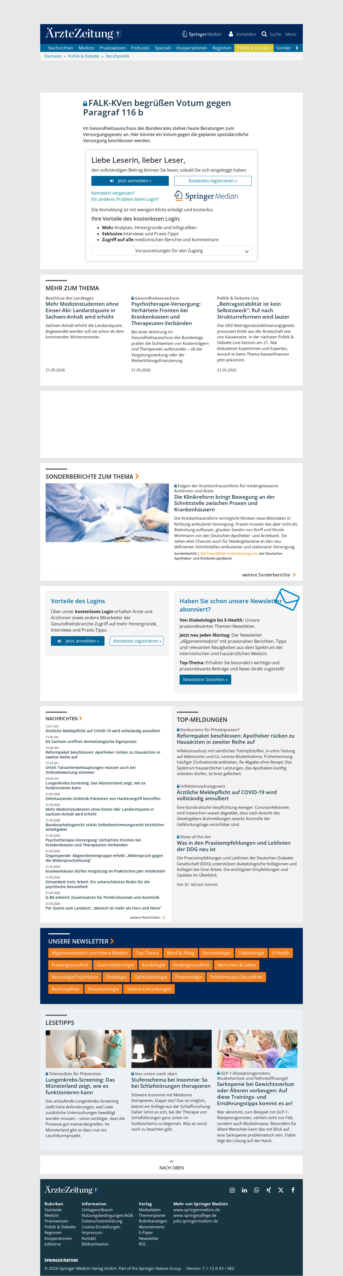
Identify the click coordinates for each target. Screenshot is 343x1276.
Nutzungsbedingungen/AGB (107, 1215)
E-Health (280, 953)
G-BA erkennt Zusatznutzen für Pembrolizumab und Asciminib (102, 897)
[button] (290, 34)
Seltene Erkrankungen (149, 989)
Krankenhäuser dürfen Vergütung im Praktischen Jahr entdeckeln (105, 871)
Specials (163, 48)
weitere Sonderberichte (269, 575)
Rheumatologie (103, 989)
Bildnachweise (95, 1244)
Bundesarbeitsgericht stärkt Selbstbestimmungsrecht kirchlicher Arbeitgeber (105, 827)
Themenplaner (152, 1215)
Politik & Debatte (254, 48)
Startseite (53, 1210)
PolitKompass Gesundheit (236, 977)
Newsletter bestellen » (205, 680)
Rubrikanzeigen (153, 1221)
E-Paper (146, 1233)
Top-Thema (147, 953)
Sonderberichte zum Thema (89, 477)
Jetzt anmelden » (130, 181)
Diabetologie (251, 953)
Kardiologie (153, 965)
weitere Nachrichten (148, 918)
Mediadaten (150, 1210)
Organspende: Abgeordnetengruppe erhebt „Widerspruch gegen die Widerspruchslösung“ (104, 858)
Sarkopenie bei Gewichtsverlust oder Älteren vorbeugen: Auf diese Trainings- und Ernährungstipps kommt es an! (255, 1094)
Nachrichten (60, 48)
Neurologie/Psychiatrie (75, 977)
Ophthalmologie (151, 977)
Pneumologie (188, 977)
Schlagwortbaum (97, 1210)
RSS (142, 1244)
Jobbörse (52, 1244)
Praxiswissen (113, 48)
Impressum (92, 1233)
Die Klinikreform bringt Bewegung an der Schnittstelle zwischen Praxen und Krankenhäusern (224, 504)
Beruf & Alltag (181, 953)
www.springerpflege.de (194, 1215)
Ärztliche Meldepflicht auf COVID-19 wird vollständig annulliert (103, 731)
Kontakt (89, 1238)
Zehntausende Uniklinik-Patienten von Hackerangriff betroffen (103, 798)
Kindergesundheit (191, 965)
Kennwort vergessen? (113, 194)
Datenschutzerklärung (102, 1221)
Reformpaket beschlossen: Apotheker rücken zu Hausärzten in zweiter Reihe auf (103, 755)
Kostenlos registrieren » (213, 181)
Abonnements (152, 1227)
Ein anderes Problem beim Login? (125, 200)
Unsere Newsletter (78, 941)
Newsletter (149, 1238)
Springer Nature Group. (160, 1268)
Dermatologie (216, 953)
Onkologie (116, 977)
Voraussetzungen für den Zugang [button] (191, 251)
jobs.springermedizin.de (195, 1221)
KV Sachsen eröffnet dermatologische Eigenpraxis (91, 741)
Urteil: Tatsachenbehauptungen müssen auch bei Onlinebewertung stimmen (91, 770)
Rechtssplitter (66, 989)
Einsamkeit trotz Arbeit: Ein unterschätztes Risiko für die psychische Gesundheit (98, 884)
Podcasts (140, 48)
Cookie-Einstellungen (101, 1227)
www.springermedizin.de (196, 1210)
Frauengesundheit (70, 965)
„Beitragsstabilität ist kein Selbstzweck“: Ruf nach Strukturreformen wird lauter (253, 311)
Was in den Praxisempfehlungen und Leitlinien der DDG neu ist (233, 846)
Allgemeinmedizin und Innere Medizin (90, 953)
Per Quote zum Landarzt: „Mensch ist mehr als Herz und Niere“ (104, 908)
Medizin (86, 48)
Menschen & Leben (236, 965)
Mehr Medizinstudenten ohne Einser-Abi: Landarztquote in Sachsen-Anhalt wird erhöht (82, 311)
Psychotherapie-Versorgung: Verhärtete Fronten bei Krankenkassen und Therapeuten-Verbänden (166, 314)
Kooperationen (192, 48)
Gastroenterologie (115, 965)
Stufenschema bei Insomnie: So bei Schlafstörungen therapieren (171, 1083)
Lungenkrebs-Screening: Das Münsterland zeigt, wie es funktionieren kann (96, 786)
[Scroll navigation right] (297, 48)
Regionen (222, 48)
